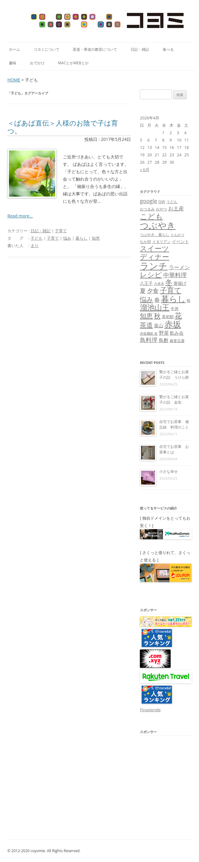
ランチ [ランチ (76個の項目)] (154, 266)
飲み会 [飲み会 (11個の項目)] (177, 333)
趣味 (12, 63)
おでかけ (37, 63)
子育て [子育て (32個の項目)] (170, 290)
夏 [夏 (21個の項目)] (143, 290)
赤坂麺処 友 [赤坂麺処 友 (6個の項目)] (149, 333)
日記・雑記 (140, 49)
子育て (61, 230)
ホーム (14, 49)
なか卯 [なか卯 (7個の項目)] (145, 241)
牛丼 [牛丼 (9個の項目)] (175, 308)
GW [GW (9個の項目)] (161, 201)
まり (34, 245)
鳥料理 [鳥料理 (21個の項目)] (148, 340)
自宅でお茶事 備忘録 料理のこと (174, 424)
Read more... (20, 216)
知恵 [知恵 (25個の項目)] (146, 315)
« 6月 (144, 169)
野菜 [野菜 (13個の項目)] (164, 332)
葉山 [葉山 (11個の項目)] (158, 325)
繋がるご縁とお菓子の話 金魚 (174, 399)
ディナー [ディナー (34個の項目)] (154, 256)
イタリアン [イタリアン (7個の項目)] (161, 241)
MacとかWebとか (73, 63)
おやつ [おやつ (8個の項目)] (161, 209)
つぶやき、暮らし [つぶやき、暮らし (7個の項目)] (154, 234)
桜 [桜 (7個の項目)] (188, 300)
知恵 (96, 238)
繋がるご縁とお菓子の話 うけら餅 (174, 374)
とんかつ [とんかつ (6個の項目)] (177, 235)
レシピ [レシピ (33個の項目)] (151, 274)
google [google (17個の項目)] (148, 201)
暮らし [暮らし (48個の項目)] (173, 298)
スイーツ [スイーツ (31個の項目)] (154, 248)
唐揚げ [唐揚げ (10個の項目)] (179, 283)
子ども (36, 238)
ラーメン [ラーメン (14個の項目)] (179, 267)
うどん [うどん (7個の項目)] (171, 201)
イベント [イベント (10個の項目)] (180, 241)
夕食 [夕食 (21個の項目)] (153, 290)
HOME (13, 80)
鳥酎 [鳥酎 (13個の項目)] (164, 340)
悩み (67, 238)
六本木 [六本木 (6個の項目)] (159, 283)
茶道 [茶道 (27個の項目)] (146, 324)
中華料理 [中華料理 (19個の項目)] (175, 275)
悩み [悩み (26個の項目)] (146, 299)
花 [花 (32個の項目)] (178, 315)
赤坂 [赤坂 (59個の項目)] (172, 324)
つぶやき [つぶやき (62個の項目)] (158, 225)
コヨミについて (46, 49)
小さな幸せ (168, 471)
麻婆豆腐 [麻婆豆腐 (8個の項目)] (177, 340)
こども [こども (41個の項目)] (151, 216)
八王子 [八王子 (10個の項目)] (146, 283)
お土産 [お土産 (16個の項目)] (176, 208)
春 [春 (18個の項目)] (157, 299)
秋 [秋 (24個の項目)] (157, 315)
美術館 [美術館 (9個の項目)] (168, 316)
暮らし (81, 238)
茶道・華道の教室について (95, 49)
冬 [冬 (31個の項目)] (169, 282)
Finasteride (150, 709)
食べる (168, 49)
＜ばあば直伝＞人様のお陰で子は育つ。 (62, 126)
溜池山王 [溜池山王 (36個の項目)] (154, 307)
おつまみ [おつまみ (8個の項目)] (147, 209)
